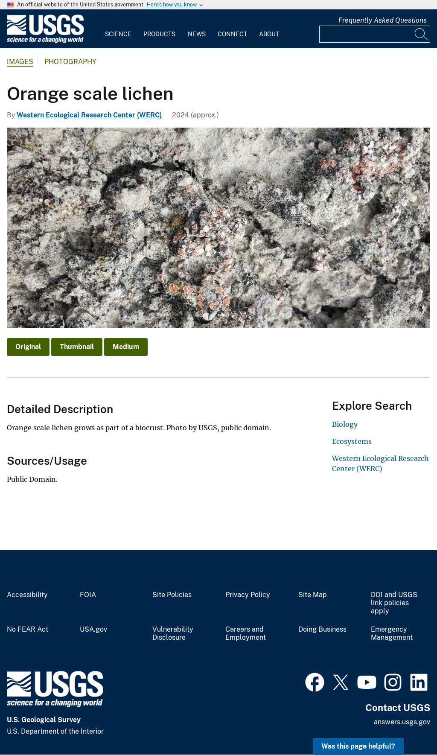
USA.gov (93, 629)
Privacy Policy (247, 595)
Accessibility (27, 595)
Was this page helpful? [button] (358, 746)
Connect (232, 34)
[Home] (45, 41)
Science (118, 34)
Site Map (312, 595)
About (269, 34)
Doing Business (322, 629)
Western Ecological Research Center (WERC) (89, 115)
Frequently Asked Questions (382, 20)
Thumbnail (77, 347)
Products (159, 34)
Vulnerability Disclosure (172, 633)
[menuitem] (118, 29)
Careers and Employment (245, 633)
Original (28, 347)
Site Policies (172, 595)
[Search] (421, 34)
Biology (345, 424)
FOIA (88, 595)
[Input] (374, 34)
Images (20, 62)
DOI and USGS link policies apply (394, 603)
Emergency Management (392, 633)
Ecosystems (352, 441)
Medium (126, 347)
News (197, 34)
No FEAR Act (27, 629)
